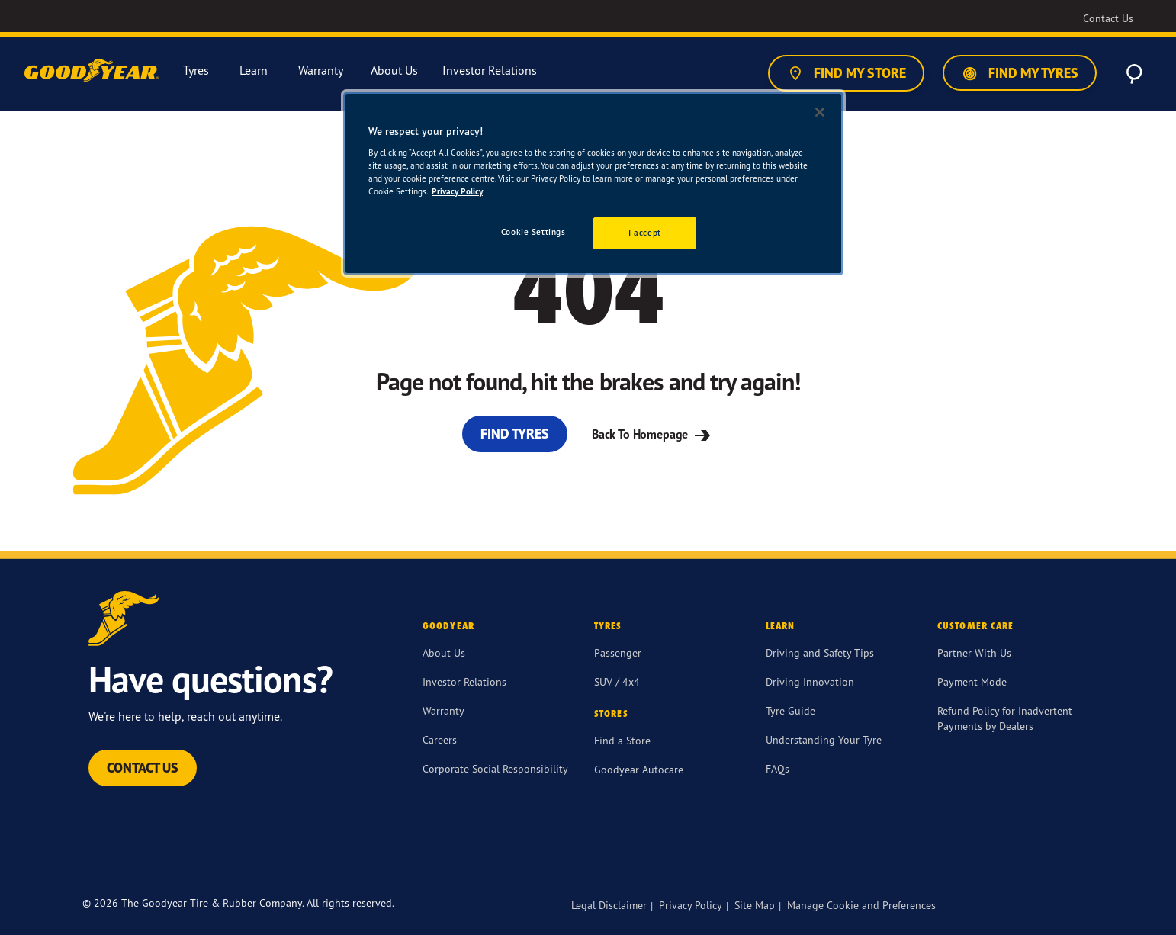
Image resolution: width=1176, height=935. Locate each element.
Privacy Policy (690, 904)
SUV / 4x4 (617, 681)
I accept (644, 232)
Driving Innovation (810, 681)
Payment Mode (972, 681)
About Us (444, 652)
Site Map (754, 904)
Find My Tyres (1019, 73)
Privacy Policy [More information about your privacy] (457, 191)
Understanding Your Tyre (824, 739)
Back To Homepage (653, 434)
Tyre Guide (790, 710)
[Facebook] (723, 866)
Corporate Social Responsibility (495, 768)
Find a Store (622, 740)
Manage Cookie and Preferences (861, 904)
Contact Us (142, 767)
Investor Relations (464, 681)
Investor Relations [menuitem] (489, 70)
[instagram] (796, 866)
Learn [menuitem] (253, 70)
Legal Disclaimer (609, 904)
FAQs (777, 768)
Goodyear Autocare (638, 769)
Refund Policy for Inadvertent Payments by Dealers (1004, 718)
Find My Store (846, 73)
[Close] (820, 112)
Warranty (443, 710)
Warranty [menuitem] (320, 70)
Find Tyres (514, 433)
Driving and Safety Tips (820, 652)
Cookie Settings (533, 232)
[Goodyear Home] (93, 71)
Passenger (617, 652)
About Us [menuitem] (394, 70)
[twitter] (759, 866)
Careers (440, 739)
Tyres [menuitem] (196, 70)
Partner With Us (974, 652)
